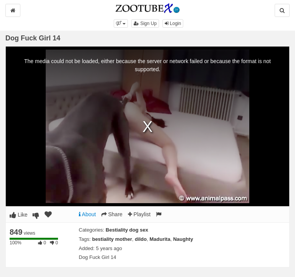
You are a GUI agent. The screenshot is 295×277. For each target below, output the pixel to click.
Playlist (139, 214)
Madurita (159, 239)
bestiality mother (112, 239)
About (87, 214)
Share (112, 214)
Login (173, 23)
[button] (121, 23)
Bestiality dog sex (127, 230)
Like (19, 215)
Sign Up (145, 23)
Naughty (183, 239)
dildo (141, 239)
